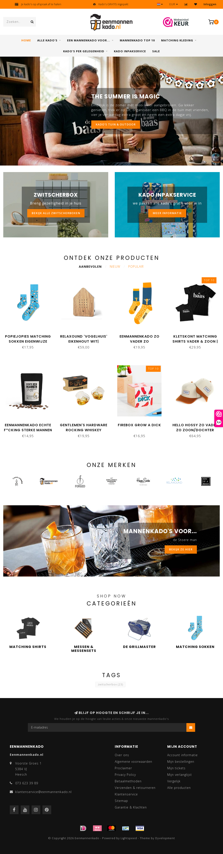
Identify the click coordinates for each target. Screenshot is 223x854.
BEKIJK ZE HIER (181, 549)
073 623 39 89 (26, 783)
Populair (136, 266)
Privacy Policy (125, 775)
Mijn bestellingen (180, 761)
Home (26, 40)
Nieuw (115, 266)
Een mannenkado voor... (88, 40)
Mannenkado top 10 (137, 40)
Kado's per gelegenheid (83, 51)
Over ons (122, 755)
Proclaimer (123, 768)
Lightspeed (129, 838)
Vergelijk (174, 781)
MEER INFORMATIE (167, 213)
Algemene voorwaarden (133, 761)
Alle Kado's (47, 40)
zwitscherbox (110, 684)
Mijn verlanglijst (179, 775)
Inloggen (210, 4)
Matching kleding (177, 40)
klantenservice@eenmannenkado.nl (43, 792)
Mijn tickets (176, 768)
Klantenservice (126, 794)
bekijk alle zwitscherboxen (56, 213)
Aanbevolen (90, 266)
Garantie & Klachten (131, 807)
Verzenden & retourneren (135, 788)
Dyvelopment (165, 838)
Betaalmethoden (128, 781)
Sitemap (121, 801)
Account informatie (182, 755)
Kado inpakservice (130, 51)
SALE (156, 51)
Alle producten (179, 788)
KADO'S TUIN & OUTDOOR (116, 124)
